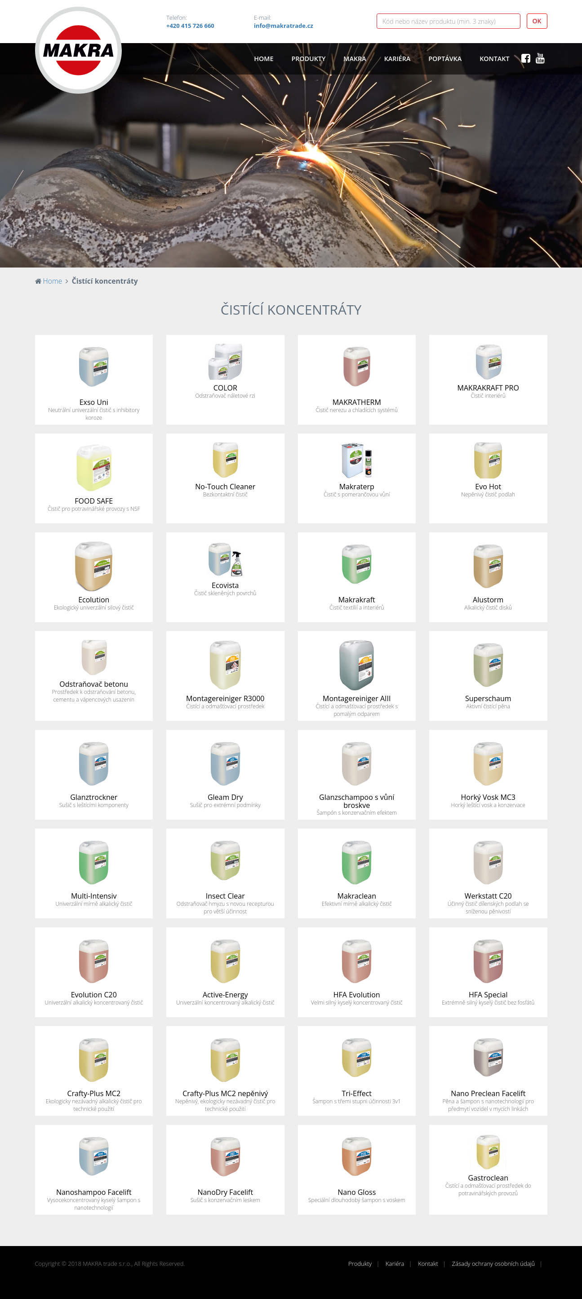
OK (537, 21)
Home (263, 58)
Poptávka (445, 58)
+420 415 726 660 (190, 26)
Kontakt (494, 58)
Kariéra (397, 58)
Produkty (308, 58)
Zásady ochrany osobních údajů (493, 1264)
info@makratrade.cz (283, 26)
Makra (354, 58)
